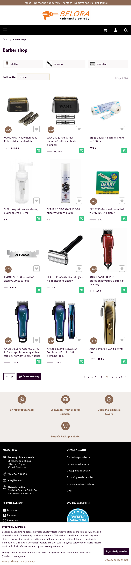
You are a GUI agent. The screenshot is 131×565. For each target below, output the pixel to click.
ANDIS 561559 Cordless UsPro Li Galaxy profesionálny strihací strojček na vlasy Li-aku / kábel (22, 351)
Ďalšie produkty (29, 376)
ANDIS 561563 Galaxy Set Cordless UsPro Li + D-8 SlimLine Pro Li (62, 351)
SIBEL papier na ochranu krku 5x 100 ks (107, 139)
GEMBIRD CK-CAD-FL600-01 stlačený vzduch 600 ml (63, 209)
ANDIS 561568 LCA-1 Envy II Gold (106, 349)
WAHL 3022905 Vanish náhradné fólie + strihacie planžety (61, 141)
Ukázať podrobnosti (116, 559)
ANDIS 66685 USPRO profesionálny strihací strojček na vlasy (107, 279)
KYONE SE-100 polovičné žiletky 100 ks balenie (19, 277)
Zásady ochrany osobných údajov (19, 561)
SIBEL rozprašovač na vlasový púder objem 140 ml (21, 209)
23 (120, 376)
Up (9, 376)
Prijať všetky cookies (116, 551)
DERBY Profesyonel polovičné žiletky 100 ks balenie (107, 209)
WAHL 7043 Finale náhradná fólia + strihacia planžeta (20, 139)
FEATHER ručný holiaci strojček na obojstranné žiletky (65, 277)
